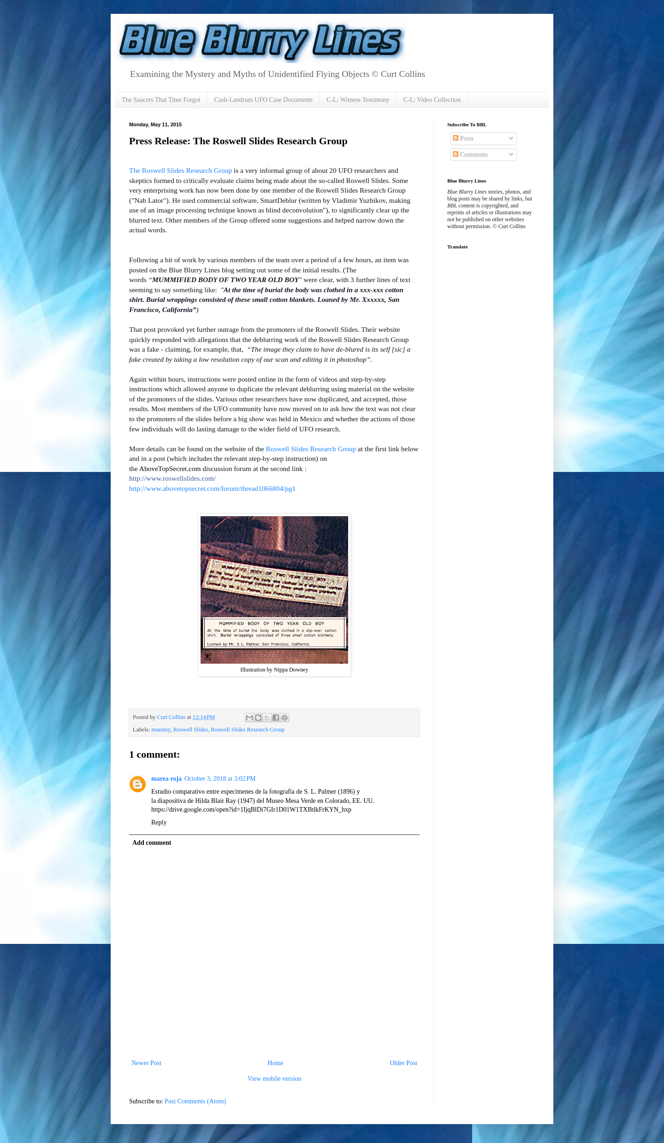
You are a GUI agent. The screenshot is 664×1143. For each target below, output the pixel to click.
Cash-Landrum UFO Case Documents (263, 99)
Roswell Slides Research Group (311, 449)
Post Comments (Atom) (195, 1101)
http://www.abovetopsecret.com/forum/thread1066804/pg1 (212, 488)
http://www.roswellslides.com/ (172, 478)
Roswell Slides (190, 729)
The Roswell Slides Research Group (180, 170)
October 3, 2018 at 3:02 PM (220, 778)
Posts (463, 138)
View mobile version (275, 1078)
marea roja (166, 778)
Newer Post (146, 1063)
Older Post (404, 1063)
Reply (158, 822)
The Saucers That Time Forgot (161, 99)
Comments (470, 154)
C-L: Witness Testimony (357, 99)
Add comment (151, 842)
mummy (160, 729)
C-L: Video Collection (432, 99)
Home (276, 1063)
